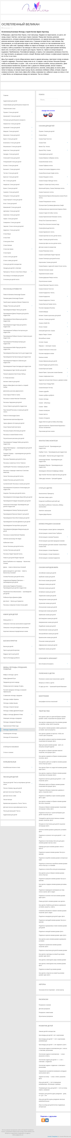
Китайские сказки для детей (47, 592)
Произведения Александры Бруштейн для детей (17, 497)
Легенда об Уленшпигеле (10, 737)
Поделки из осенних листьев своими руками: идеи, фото (52, 896)
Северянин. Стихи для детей (11, 222)
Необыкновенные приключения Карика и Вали (52, 209)
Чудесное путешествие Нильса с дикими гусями (53, 380)
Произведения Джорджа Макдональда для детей (16, 530)
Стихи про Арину (8, 249)
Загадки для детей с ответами (12, 268)
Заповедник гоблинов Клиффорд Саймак (51, 471)
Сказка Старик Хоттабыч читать (48, 213)
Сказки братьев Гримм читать (47, 304)
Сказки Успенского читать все (47, 349)
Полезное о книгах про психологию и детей (51, 679)
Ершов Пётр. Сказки (45, 150)
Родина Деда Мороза (45, 514)
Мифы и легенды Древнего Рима (13, 714)
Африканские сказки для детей (48, 645)
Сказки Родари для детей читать (48, 365)
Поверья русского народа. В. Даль (13, 686)
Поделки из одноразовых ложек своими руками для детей (53, 926)
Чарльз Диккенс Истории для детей (13, 423)
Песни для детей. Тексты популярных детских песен (16, 783)
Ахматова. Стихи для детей (11, 215)
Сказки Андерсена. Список (47, 300)
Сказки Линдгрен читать (46, 177)
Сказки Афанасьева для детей (48, 361)
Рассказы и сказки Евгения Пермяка (14, 535)
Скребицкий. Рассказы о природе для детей (16, 466)
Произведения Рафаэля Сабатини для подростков (14, 361)
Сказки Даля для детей (46, 154)
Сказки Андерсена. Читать (46, 292)
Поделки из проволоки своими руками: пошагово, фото (50, 945)
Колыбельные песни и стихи (11, 767)
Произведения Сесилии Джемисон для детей (16, 521)
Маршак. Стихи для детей (11, 131)
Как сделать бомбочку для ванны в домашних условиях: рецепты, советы (52, 906)
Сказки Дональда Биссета (46, 228)
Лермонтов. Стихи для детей (11, 123)
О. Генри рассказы (8, 377)
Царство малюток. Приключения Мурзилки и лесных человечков (52, 426)
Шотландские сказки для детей (48, 618)
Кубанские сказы (8, 542)
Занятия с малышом (45, 510)
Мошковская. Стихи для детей (12, 146)
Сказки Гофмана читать (46, 165)
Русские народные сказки (46, 353)
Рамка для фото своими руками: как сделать (52, 901)
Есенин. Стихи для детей (10, 165)
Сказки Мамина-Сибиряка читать (49, 158)
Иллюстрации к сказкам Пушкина (49, 537)
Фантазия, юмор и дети (45, 497)
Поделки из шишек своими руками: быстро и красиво (52, 853)
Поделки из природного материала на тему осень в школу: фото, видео (51, 891)
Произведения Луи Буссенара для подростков (17, 357)
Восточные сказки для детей (47, 580)
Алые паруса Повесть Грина (11, 395)
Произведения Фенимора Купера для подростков (14, 342)
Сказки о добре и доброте (46, 395)
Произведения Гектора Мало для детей (15, 525)
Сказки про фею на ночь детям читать (50, 243)
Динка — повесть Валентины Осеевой (14, 567)
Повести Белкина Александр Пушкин (14, 294)
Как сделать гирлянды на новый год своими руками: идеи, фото (52, 955)
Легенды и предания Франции (12, 722)
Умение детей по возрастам (47, 1031)
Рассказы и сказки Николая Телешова (14, 398)
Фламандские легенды (10, 733)
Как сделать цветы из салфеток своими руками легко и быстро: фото (53, 762)
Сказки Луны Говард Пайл (46, 384)
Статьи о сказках (8, 752)
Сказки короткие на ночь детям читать (50, 235)
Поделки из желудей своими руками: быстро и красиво (52, 921)
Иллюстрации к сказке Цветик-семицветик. (51, 529)
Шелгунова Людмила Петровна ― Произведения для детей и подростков (14, 587)
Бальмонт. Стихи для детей (11, 169)
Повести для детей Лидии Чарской (13, 557)
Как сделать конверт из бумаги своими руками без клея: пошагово (52, 802)
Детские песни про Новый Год (12, 792)
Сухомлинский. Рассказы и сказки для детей (16, 484)
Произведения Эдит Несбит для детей (14, 370)
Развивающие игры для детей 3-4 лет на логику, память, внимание (53, 1089)
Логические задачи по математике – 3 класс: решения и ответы (52, 1055)
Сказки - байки (43, 406)
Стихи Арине (7, 253)
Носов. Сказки (43, 327)
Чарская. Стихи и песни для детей (13, 226)
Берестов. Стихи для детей (11, 150)
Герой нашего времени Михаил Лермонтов (16, 302)
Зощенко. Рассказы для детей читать (14, 493)
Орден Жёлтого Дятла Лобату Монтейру (51, 422)
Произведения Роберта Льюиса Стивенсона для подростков (17, 337)
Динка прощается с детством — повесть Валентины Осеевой (15, 572)
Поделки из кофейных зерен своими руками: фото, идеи (52, 796)
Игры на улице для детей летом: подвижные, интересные (52, 1106)
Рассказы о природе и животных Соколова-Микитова (16, 471)
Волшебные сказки (44, 338)
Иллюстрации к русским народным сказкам (51, 541)
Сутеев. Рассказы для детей (11, 550)
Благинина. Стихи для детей (11, 142)
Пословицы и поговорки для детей (13, 275)
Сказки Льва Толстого (45, 139)
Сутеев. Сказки (43, 342)
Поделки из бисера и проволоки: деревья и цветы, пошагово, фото (51, 791)
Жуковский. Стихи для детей (11, 116)
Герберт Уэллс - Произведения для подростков (53, 452)
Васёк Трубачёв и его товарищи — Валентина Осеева (16, 562)
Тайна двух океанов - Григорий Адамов (50, 478)
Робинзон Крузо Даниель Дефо (12, 597)
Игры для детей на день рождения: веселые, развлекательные (52, 1100)
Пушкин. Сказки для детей (46, 131)
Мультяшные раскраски (46, 1016)
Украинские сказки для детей (47, 595)
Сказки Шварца (43, 311)
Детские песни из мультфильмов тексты (15, 807)
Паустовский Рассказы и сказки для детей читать (15, 411)
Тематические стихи (9, 108)
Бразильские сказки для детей (48, 637)
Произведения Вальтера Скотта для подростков (17, 353)
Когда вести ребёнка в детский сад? (49, 501)
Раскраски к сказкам (45, 1005)
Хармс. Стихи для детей (10, 218)
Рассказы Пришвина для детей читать (14, 459)
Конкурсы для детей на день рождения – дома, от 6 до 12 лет (52, 1094)
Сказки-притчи (43, 414)
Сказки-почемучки (44, 410)
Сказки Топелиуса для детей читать (49, 258)
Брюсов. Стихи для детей (10, 177)
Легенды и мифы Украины (11, 699)
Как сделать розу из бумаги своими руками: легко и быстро (51, 874)
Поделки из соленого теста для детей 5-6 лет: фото (52, 836)
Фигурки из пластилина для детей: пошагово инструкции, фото (52, 825)
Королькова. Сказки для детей (48, 262)
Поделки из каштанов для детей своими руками (53, 950)
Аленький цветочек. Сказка (47, 330)
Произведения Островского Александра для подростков (16, 488)
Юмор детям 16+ (8, 620)
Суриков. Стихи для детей (11, 192)
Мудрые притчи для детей (11, 654)
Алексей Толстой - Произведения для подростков (50, 447)
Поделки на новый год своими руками (50, 969)
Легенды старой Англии (10, 729)
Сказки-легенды (43, 399)
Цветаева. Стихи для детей (11, 211)
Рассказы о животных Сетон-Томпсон (14, 463)
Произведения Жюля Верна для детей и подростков (15, 320)
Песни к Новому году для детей (12, 788)
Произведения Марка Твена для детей (14, 309)
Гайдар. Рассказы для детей (11, 306)
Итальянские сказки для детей (48, 607)
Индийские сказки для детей (47, 626)
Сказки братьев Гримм (45, 368)
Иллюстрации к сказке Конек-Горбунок (50, 533)
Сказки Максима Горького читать (48, 285)
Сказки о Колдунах (44, 418)
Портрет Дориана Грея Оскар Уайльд (14, 374)
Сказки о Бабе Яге (44, 323)
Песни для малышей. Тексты (11, 811)
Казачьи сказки (43, 357)
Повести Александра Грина (11, 415)
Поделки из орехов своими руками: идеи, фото (52, 935)
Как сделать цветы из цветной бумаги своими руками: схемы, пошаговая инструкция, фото (52, 717)
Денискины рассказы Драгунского (13, 391)
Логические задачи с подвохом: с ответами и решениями (52, 1066)
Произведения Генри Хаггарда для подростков (17, 366)
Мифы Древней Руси (9, 678)
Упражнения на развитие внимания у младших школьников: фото (52, 1072)
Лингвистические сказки (46, 270)
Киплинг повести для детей (11, 381)
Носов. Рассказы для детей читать (13, 546)
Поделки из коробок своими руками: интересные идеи (53, 858)
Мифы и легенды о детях (10, 674)
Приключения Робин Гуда (10, 726)
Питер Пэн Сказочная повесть (48, 220)
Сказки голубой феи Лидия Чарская (49, 254)
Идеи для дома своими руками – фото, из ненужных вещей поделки (51, 745)
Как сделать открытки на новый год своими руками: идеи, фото (51, 974)
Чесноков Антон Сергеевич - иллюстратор (51, 990)
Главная (5, 95)
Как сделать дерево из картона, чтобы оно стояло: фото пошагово (51, 734)
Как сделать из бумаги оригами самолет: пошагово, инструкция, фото (51, 751)
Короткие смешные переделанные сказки (15, 631)
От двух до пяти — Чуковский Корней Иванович (53, 686)
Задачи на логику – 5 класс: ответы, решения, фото (52, 1077)
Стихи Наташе (7, 245)
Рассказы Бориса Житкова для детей (14, 431)
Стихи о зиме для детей (10, 260)
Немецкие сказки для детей (47, 584)
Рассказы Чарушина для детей (12, 402)
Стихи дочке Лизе (8, 241)
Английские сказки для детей (47, 573)
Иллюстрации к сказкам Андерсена (49, 558)
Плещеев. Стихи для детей (11, 196)
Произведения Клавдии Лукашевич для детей (17, 501)
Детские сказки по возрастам (47, 247)
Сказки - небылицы (44, 403)
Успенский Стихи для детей (11, 158)
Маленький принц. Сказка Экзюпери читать (52, 188)
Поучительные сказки (45, 281)
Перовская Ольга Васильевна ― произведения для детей (17, 592)
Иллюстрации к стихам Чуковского (49, 554)
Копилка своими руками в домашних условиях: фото (53, 830)
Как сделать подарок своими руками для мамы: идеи (53, 885)
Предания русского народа (11, 682)
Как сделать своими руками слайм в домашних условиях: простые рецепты (53, 729)
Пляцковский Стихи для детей (12, 161)
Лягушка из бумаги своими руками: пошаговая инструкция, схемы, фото (52, 808)
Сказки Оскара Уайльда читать (48, 180)
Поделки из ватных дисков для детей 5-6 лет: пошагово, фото (52, 779)
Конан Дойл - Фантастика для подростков (51, 456)
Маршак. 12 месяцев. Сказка (47, 346)
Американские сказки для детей (48, 622)
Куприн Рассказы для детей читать (13, 480)
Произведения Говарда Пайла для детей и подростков (15, 443)
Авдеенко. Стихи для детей (11, 230)
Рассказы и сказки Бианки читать (13, 434)
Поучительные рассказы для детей (13, 438)
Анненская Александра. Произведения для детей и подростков (16, 505)
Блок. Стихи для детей (10, 203)
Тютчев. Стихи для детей (10, 173)
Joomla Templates (53, 1136)
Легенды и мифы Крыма (10, 703)
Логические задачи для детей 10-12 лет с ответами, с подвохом (51, 1060)
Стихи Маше (7, 234)
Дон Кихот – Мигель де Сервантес (13, 601)
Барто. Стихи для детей (10, 139)
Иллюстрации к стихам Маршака (48, 550)
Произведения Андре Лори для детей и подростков (15, 325)
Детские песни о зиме (9, 795)
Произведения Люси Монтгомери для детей (16, 518)
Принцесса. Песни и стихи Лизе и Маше (15, 272)
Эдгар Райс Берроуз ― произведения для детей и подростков (17, 448)
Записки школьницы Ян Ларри (12, 538)
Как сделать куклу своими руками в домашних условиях (52, 940)
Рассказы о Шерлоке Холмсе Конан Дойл (15, 605)
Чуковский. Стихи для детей (11, 127)
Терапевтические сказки (46, 273)
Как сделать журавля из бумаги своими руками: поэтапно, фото (53, 757)
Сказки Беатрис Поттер (46, 387)
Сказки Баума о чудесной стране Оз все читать (53, 266)
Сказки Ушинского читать (46, 192)
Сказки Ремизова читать (46, 251)
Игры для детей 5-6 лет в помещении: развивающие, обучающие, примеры (50, 1083)
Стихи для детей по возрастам (12, 264)
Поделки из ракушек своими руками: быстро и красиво (52, 879)
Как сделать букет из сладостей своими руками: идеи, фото (53, 768)
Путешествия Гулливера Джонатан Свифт (51, 205)
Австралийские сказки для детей (48, 633)
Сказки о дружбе (44, 391)
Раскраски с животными (46, 1012)
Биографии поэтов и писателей (48, 701)
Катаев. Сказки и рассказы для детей (50, 315)
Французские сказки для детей (48, 599)
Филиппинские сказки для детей (48, 630)
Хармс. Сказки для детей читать (48, 239)
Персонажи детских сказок (47, 431)
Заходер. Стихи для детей (11, 154)
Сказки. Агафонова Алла (46, 376)
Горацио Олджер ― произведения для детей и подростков (17, 454)
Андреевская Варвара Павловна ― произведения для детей (13, 581)
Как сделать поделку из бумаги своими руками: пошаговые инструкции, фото (53, 774)
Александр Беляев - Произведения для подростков (50, 460)
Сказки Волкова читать (45, 161)
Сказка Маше (43, 135)
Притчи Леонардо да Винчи (11, 658)
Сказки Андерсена (44, 296)
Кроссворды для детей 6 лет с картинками (51, 1035)
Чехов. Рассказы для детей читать (13, 476)
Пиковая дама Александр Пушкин (13, 298)
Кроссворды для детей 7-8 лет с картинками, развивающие (52, 1040)
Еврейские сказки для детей (47, 649)
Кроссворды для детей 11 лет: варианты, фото (52, 1044)
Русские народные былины (47, 308)
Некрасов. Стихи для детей (11, 184)
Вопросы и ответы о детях (46, 682)
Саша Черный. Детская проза (12, 427)
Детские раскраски (44, 1008)
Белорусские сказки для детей (48, 611)
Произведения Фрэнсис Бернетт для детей (16, 514)
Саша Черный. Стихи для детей (12, 199)
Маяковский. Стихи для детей (12, 207)
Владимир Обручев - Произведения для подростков (51, 466)
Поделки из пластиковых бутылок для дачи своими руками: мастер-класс (51, 842)
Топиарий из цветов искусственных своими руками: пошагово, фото (51, 819)
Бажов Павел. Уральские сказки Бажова (50, 372)
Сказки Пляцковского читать (47, 201)
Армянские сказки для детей (47, 614)
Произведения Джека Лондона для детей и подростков (16, 314)
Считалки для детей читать (11, 279)
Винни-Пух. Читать (44, 146)
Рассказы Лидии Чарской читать (12, 554)
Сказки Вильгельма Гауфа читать (49, 173)
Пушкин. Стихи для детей (10, 112)
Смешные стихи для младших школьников (16, 627)
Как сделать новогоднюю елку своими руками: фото (52, 964)
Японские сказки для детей (47, 588)
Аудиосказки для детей (10, 101)
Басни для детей (8, 646)
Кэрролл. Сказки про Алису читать (49, 184)
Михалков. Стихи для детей (11, 135)
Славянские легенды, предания (12, 695)
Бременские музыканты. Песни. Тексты (15, 803)
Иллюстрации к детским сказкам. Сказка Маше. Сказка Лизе (53, 545)
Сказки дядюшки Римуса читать (48, 277)
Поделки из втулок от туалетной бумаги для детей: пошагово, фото (52, 813)
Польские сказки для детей (47, 641)
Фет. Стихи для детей (9, 180)
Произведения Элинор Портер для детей (15, 510)
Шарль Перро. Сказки (45, 334)
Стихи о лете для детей (10, 256)
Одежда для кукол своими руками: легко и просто (51, 847)
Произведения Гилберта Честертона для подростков (15, 331)
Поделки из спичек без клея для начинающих (52, 869)
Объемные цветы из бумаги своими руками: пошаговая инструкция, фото (52, 785)
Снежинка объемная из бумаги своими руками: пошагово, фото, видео (53, 911)
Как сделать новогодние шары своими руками (52, 960)
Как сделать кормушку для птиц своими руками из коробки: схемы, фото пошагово (53, 723)
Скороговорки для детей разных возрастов (16, 105)
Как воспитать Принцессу (46, 493)
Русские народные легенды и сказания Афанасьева (14, 690)
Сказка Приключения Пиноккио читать (50, 216)
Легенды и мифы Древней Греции (13, 710)
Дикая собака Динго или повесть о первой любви (15, 386)
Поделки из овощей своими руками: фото (51, 931)
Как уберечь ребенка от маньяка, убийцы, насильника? (51, 505)
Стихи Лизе (6, 237)
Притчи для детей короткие (11, 650)
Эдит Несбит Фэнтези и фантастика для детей (52, 474)
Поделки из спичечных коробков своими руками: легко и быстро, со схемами (53, 864)
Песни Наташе (7, 799)
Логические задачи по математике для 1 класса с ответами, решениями (53, 1049)
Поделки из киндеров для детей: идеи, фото (52, 916)
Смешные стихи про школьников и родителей (16, 623)
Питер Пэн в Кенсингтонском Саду (49, 224)
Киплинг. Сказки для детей (47, 319)
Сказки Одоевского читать (46, 232)
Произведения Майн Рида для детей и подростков (14, 348)
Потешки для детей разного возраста (14, 120)
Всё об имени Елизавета (46, 664)
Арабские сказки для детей (47, 576)
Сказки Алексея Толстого (46, 289)
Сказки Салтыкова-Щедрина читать (49, 169)
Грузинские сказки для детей (47, 603)
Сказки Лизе (42, 142)
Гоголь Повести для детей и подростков (15, 406)
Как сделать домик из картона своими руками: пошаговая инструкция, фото (52, 740)
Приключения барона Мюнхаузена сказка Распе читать (53, 196)
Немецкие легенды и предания (12, 718)
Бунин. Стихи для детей (10, 188)
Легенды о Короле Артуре (11, 707)
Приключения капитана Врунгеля (13, 419)
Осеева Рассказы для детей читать (13, 576)
